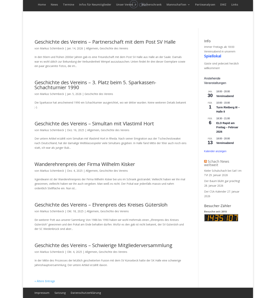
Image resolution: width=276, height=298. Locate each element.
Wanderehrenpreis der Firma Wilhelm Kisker (84, 164)
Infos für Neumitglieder (95, 4)
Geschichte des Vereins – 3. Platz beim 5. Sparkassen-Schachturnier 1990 (95, 85)
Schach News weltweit (216, 163)
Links (234, 4)
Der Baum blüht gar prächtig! (222, 181)
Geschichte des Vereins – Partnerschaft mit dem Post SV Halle (105, 41)
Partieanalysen (205, 4)
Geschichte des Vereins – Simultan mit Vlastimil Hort (94, 123)
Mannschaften (176, 4)
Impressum (41, 293)
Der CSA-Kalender (215, 191)
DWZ (223, 4)
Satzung (60, 293)
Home (42, 4)
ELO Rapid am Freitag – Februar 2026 (227, 127)
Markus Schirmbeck (52, 48)
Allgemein (92, 48)
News (54, 4)
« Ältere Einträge (44, 281)
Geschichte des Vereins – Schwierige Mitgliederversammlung (103, 245)
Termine (68, 4)
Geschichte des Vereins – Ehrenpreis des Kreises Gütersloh (101, 204)
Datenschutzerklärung (86, 293)
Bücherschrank (152, 4)
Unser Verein (124, 4)
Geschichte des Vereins (114, 48)
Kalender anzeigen (215, 151)
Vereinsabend (225, 96)
